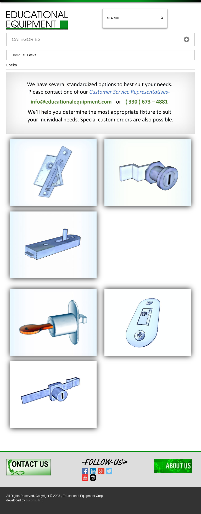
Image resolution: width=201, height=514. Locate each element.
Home (16, 55)
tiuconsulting (34, 500)
